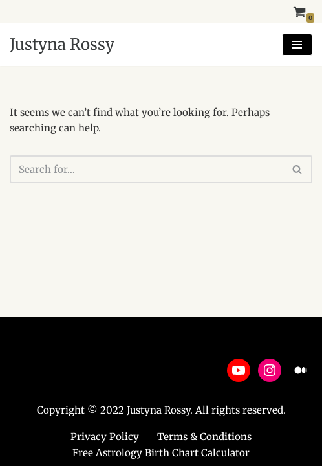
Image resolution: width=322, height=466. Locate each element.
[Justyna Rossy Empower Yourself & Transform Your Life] (62, 44)
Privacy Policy (104, 436)
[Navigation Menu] (297, 45)
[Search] (146, 169)
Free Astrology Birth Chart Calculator (161, 453)
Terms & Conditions (204, 436)
